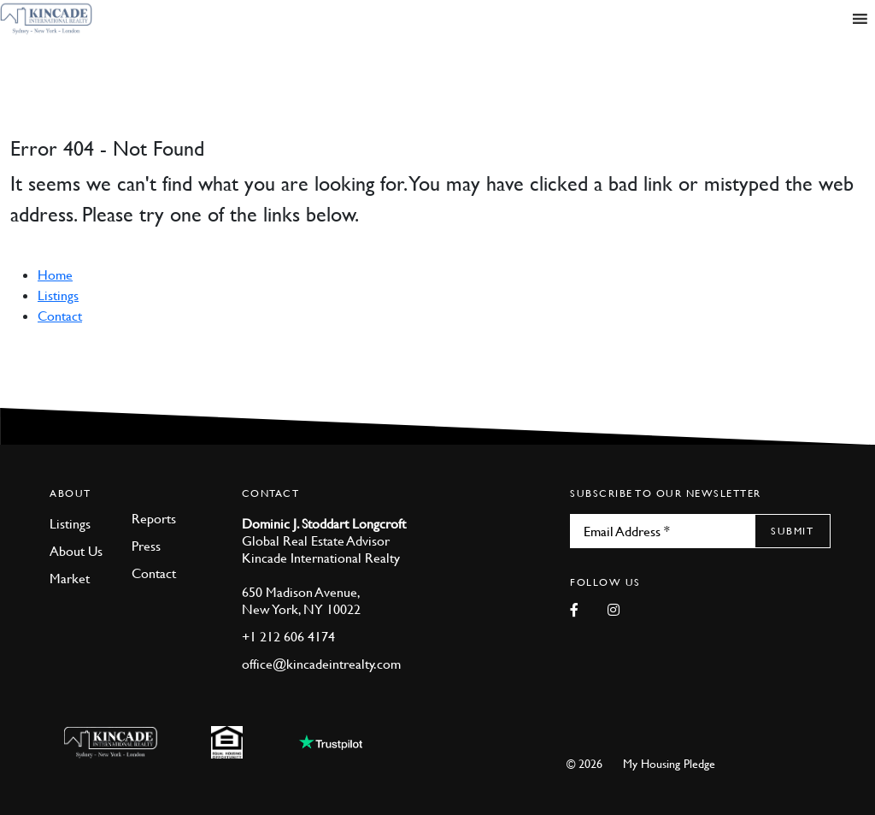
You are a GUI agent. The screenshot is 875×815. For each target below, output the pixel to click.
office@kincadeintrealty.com (321, 663)
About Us (76, 550)
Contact (60, 315)
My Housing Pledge (669, 763)
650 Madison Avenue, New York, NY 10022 (301, 600)
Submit (792, 530)
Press (146, 545)
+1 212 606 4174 (288, 636)
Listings (58, 295)
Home (55, 274)
